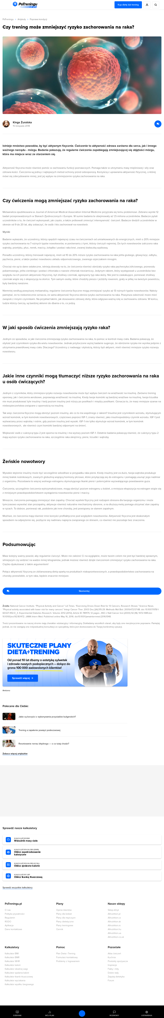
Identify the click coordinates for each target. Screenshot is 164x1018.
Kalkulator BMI (12, 953)
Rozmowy (114, 1015)
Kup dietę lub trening (128, 4)
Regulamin (10, 917)
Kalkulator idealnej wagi (16, 969)
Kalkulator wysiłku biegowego (19, 984)
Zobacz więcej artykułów (15, 753)
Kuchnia (112, 957)
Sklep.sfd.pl (113, 910)
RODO (8, 921)
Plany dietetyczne (65, 921)
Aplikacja (9, 925)
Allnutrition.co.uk (116, 937)
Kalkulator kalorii (12, 965)
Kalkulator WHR (12, 961)
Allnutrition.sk (114, 921)
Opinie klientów (64, 910)
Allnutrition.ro (114, 925)
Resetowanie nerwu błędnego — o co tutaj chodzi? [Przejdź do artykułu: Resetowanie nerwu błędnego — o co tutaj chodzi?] (44, 744)
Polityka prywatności (15, 914)
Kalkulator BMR (12, 957)
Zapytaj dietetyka (116, 976)
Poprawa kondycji (38, 19)
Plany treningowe (64, 925)
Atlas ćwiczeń (114, 953)
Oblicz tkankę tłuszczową (31, 876)
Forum (111, 980)
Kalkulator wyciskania (15, 980)
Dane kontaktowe (13, 929)
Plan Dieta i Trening (65, 953)
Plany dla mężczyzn (66, 917)
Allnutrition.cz (114, 917)
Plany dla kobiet (64, 914)
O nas (8, 910)
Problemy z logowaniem (68, 961)
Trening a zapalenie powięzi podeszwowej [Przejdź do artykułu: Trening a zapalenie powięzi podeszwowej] (39, 730)
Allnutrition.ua (114, 933)
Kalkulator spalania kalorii (17, 972)
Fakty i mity (113, 969)
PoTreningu (8, 19)
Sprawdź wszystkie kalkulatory (18, 887)
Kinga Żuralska (22, 122)
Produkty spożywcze (118, 961)
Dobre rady (113, 972)
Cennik (59, 929)
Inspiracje (112, 965)
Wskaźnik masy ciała (31, 839)
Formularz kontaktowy (67, 957)
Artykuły (22, 19)
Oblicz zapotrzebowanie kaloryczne (31, 852)
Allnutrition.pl (114, 914)
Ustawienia (146, 1015)
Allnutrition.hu (114, 929)
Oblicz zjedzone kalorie (31, 864)
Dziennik (17, 1015)
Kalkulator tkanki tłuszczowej (19, 976)
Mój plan (49, 1015)
